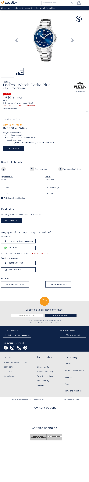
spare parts (8, 367)
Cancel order (9, 376)
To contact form (13, 263)
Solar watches (58, 284)
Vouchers (8, 371)
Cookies (40, 385)
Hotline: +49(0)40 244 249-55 (18, 241)
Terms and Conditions (73, 391)
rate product (11, 220)
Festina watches (15, 284)
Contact (14, 148)
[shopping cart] (79, 3)
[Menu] (85, 3)
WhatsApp (10, 248)
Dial (6, 193)
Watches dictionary (45, 372)
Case (7, 187)
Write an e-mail (13, 269)
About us (68, 377)
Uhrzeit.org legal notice (74, 370)
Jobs (66, 384)
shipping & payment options (15, 362)
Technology (54, 187)
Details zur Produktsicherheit (16, 198)
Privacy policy (43, 381)
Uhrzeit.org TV (43, 367)
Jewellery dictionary (45, 376)
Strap (51, 193)
